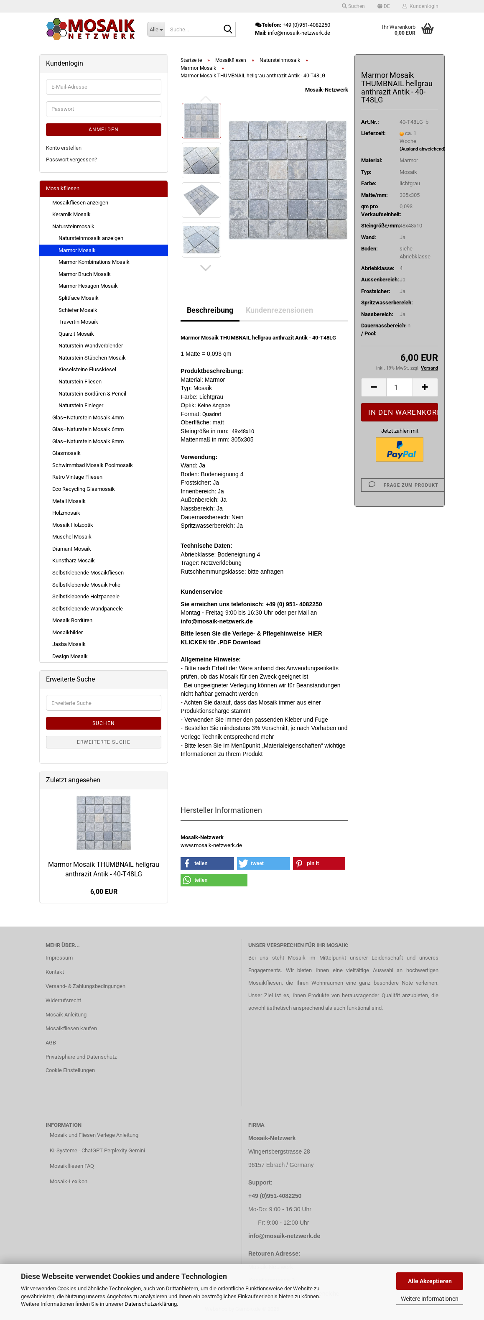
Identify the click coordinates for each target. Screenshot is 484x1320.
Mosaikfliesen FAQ (72, 1166)
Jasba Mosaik (69, 644)
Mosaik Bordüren (72, 620)
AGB (51, 1042)
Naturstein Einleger (81, 405)
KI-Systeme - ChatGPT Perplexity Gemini (97, 1150)
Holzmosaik (66, 513)
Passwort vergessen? (71, 159)
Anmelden (104, 130)
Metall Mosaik (69, 501)
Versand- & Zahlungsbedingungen (85, 986)
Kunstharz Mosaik (73, 560)
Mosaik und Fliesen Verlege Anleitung (94, 1135)
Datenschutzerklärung (151, 1304)
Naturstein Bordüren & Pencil (92, 394)
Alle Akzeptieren (430, 1281)
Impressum (59, 958)
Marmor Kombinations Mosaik (94, 262)
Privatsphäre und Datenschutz (81, 1057)
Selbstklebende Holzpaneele (86, 596)
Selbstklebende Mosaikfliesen (88, 572)
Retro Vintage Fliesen (77, 477)
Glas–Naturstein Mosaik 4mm (88, 417)
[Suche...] (156, 29)
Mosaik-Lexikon (68, 1181)
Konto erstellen (64, 148)
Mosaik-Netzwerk (326, 90)
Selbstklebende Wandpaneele (87, 608)
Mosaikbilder (67, 632)
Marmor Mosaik (77, 250)
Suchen (103, 723)
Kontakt (55, 972)
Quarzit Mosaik (76, 334)
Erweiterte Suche (103, 742)
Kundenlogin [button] (420, 6)
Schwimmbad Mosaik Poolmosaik (92, 465)
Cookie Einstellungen (70, 1070)
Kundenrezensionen (279, 310)
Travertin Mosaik (78, 322)
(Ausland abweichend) (423, 149)
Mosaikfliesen (62, 188)
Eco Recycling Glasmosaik (83, 489)
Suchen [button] (353, 6)
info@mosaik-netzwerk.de (284, 1236)
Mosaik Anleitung (66, 1014)
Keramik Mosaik (71, 214)
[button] (383, 6)
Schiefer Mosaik (78, 310)
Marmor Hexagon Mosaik (88, 286)
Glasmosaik (66, 453)
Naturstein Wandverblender (91, 345)
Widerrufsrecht (63, 1000)
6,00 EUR (103, 892)
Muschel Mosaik (72, 537)
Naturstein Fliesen (80, 381)
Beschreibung (210, 310)
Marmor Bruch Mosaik (85, 274)
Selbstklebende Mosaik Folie (86, 585)
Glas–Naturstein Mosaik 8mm (88, 441)
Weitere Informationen (430, 1298)
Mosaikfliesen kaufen (71, 1028)
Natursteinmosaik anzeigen (91, 238)
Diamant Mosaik (71, 549)
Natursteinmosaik (73, 226)
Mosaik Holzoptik (72, 525)
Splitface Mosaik (79, 298)
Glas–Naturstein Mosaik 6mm (88, 429)
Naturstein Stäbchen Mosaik (92, 358)
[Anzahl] (399, 387)
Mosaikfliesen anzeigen (80, 202)
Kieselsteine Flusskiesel (87, 369)
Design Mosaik (70, 656)
